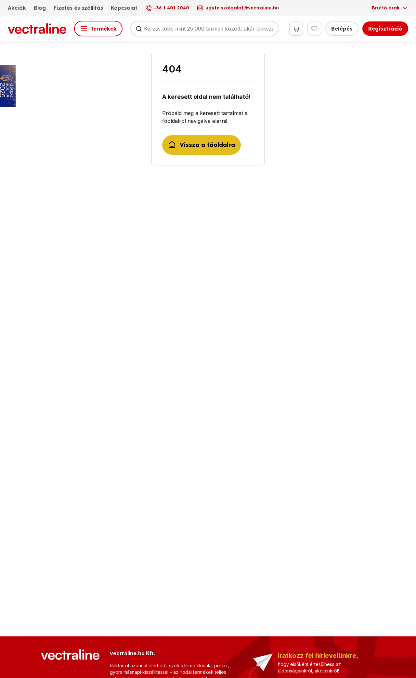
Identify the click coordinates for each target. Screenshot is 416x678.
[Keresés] (204, 28)
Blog (40, 8)
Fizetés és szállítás (78, 8)
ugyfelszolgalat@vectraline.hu (242, 8)
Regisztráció (385, 28)
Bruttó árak (386, 8)
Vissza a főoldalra (201, 145)
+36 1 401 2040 (171, 8)
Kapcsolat (124, 8)
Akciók (17, 8)
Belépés (342, 28)
